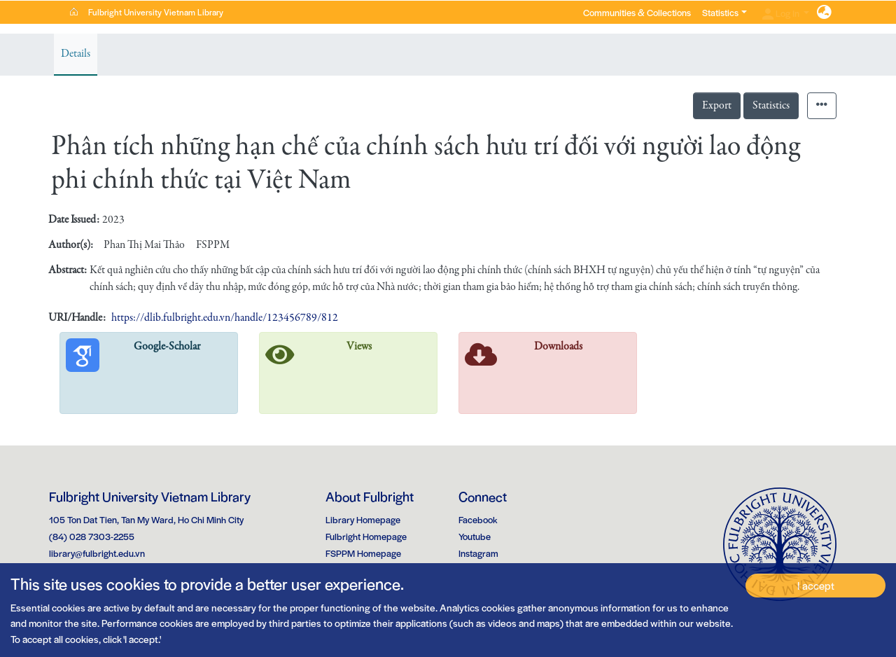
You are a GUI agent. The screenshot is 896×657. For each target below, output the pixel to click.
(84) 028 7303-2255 (91, 536)
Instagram (478, 553)
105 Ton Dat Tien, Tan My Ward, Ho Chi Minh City (146, 519)
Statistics (771, 105)
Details (75, 54)
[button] (824, 12)
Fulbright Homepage (366, 536)
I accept (815, 585)
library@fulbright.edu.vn (97, 553)
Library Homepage (363, 519)
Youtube (474, 536)
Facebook (478, 519)
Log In (782, 13)
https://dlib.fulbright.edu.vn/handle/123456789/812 (224, 318)
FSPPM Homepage (363, 553)
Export (717, 105)
